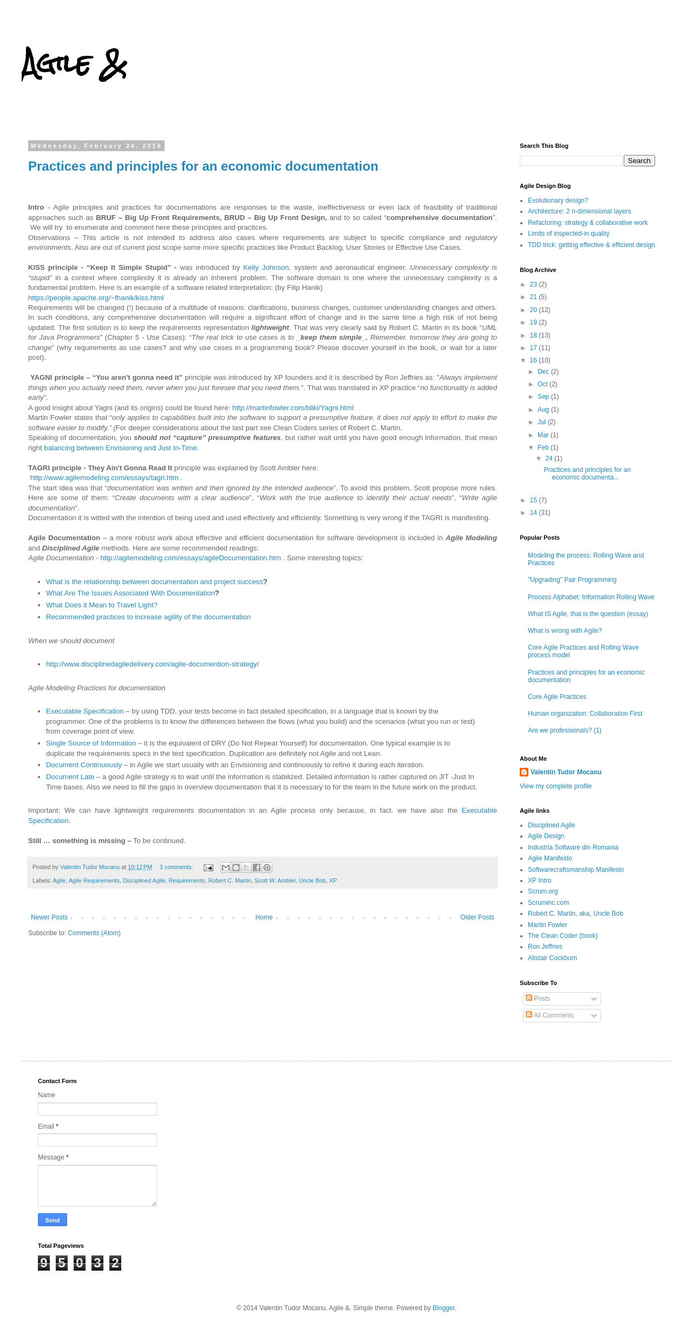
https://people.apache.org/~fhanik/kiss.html (96, 298)
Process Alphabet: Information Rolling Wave (591, 597)
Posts (538, 998)
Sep (544, 396)
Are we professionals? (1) (565, 730)
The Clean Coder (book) (563, 936)
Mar (544, 435)
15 (534, 500)
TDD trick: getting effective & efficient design (591, 245)
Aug (544, 409)
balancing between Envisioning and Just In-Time (120, 448)
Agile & (74, 63)
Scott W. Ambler (275, 880)
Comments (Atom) (94, 933)
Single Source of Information (91, 743)
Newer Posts (49, 917)
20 (534, 310)
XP (333, 880)
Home (264, 917)
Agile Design (546, 836)
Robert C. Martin (229, 880)
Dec (544, 371)
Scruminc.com (548, 902)
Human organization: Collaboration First (585, 713)
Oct (544, 384)
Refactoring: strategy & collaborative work (588, 222)
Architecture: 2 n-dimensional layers (579, 211)
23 (534, 284)
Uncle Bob (312, 880)
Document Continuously (84, 765)
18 (534, 335)
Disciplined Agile (144, 880)
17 (534, 348)
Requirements (187, 880)
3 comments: (177, 867)
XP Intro (539, 880)
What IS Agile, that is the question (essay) (588, 614)
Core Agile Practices (557, 697)
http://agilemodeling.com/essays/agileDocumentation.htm (190, 558)
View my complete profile (556, 786)
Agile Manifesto (550, 858)
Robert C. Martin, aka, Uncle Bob (575, 913)
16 (534, 360)
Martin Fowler (547, 925)
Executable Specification (85, 711)
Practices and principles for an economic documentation (203, 166)
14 (534, 512)
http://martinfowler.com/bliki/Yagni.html (293, 408)
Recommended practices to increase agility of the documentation (148, 617)
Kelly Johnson (266, 267)
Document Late (70, 777)
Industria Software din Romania (573, 847)
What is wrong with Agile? (565, 630)
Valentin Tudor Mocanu (566, 772)
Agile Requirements (94, 880)
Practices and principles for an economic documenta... (587, 473)
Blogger (444, 1308)
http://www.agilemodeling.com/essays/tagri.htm (104, 478)
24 (549, 458)
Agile (59, 880)
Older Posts (477, 917)
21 (534, 297)
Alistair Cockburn (552, 958)
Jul (543, 422)
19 (534, 322)
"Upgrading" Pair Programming (572, 580)
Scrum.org (543, 891)
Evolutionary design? (558, 200)
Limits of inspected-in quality (569, 233)
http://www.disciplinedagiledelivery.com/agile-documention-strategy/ (152, 664)
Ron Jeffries (545, 946)
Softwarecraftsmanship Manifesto (576, 869)
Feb (544, 447)
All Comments (550, 1015)
